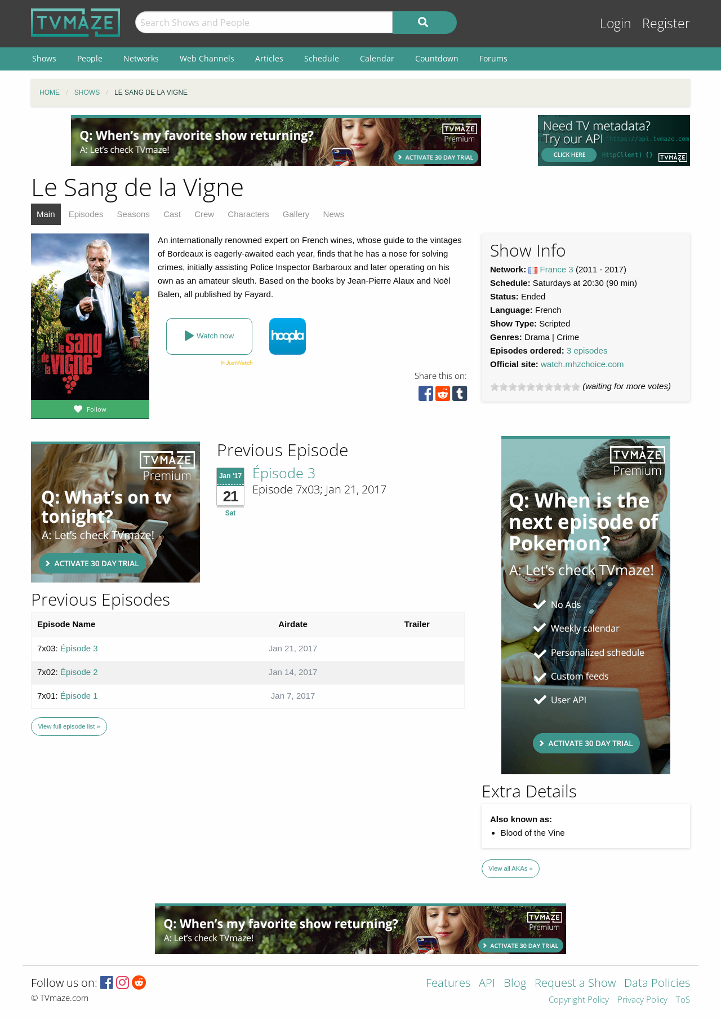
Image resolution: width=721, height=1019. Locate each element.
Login (615, 23)
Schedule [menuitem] (321, 58)
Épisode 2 (79, 672)
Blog (515, 983)
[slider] (535, 386)
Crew (204, 214)
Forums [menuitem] (493, 58)
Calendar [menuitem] (377, 58)
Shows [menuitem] (44, 58)
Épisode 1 (79, 695)
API (487, 983)
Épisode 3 (283, 472)
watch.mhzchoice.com (582, 364)
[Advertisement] (276, 140)
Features (448, 983)
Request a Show (575, 983)
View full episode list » (69, 726)
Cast (172, 214)
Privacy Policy (642, 1000)
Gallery (296, 214)
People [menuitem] (90, 58)
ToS (683, 1000)
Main (46, 214)
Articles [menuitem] (269, 58)
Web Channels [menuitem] (207, 58)
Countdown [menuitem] (437, 58)
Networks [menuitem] (141, 58)
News (334, 214)
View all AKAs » (510, 868)
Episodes (86, 214)
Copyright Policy (579, 1000)
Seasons (133, 214)
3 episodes (587, 350)
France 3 (556, 269)
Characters (248, 214)
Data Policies (657, 983)
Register (666, 23)
